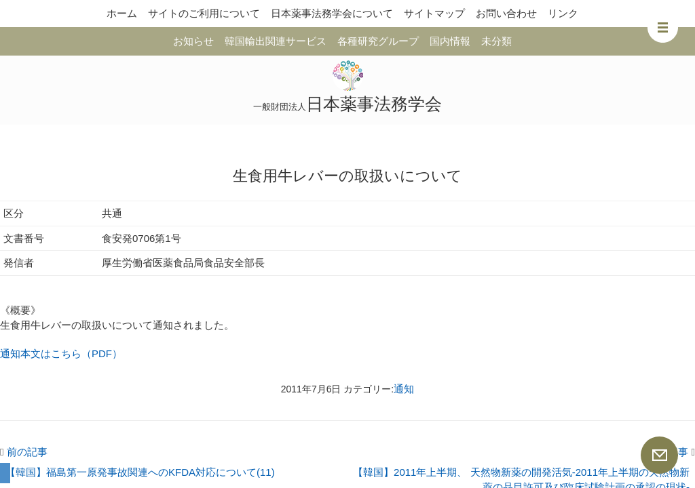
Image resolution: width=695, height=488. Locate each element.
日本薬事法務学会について (332, 13)
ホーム (122, 13)
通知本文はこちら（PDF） (61, 353)
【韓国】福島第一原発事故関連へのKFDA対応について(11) (140, 472)
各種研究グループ (378, 41)
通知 (404, 388)
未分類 (496, 41)
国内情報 (450, 41)
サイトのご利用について (204, 13)
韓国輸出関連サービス (275, 41)
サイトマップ (434, 13)
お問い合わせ (506, 13)
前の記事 (24, 452)
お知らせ (193, 41)
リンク (563, 13)
